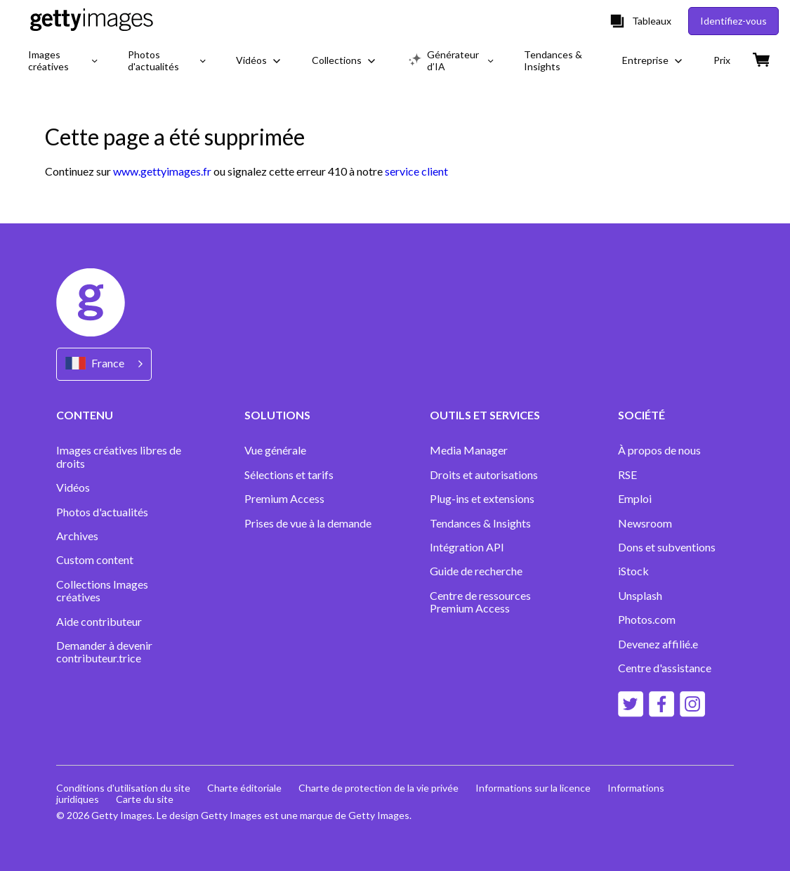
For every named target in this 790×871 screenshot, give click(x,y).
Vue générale (275, 450)
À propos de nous (659, 450)
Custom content (94, 560)
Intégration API (467, 547)
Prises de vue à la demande (307, 523)
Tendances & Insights (480, 523)
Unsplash (640, 595)
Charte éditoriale (244, 788)
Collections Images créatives (102, 590)
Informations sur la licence (533, 788)
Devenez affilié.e (658, 644)
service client (416, 171)
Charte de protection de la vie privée (378, 788)
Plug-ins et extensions (482, 498)
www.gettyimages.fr (162, 171)
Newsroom (645, 523)
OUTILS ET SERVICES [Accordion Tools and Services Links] (485, 414)
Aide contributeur (99, 621)
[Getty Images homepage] (91, 20)
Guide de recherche (476, 571)
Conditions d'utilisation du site (123, 788)
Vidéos (73, 487)
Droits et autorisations (484, 475)
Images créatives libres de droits (118, 456)
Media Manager (469, 450)
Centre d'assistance (664, 668)
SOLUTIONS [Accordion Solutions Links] (277, 414)
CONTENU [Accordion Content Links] (84, 414)
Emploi (635, 498)
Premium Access (284, 498)
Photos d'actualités (102, 512)
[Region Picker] (104, 364)
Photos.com (648, 619)
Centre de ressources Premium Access (480, 602)
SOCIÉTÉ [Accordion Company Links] (641, 414)
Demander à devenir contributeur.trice (104, 651)
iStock (633, 571)
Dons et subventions (667, 547)
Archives (77, 536)
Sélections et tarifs (289, 475)
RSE (627, 475)
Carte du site (144, 799)
